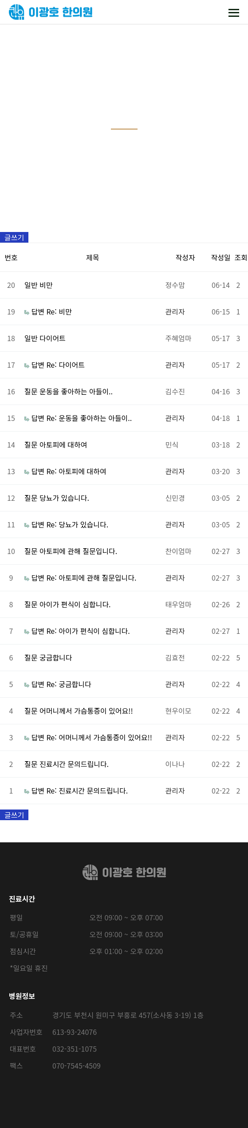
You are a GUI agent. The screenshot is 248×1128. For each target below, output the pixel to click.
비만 (45, 284)
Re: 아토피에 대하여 (76, 471)
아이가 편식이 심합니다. (75, 604)
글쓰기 (14, 237)
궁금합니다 (55, 657)
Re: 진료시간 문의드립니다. (87, 790)
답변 (37, 311)
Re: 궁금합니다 (68, 684)
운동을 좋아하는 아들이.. (76, 391)
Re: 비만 (58, 311)
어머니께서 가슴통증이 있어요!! (86, 710)
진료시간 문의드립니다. (74, 764)
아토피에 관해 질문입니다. (78, 551)
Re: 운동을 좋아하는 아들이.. (89, 418)
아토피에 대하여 (63, 444)
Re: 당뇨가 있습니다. (77, 524)
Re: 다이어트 (65, 364)
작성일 (220, 257)
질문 (30, 391)
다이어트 (52, 338)
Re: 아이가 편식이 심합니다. (88, 630)
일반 (30, 284)
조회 (241, 257)
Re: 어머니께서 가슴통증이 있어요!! (99, 737)
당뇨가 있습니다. (64, 497)
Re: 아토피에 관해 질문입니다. (91, 577)
